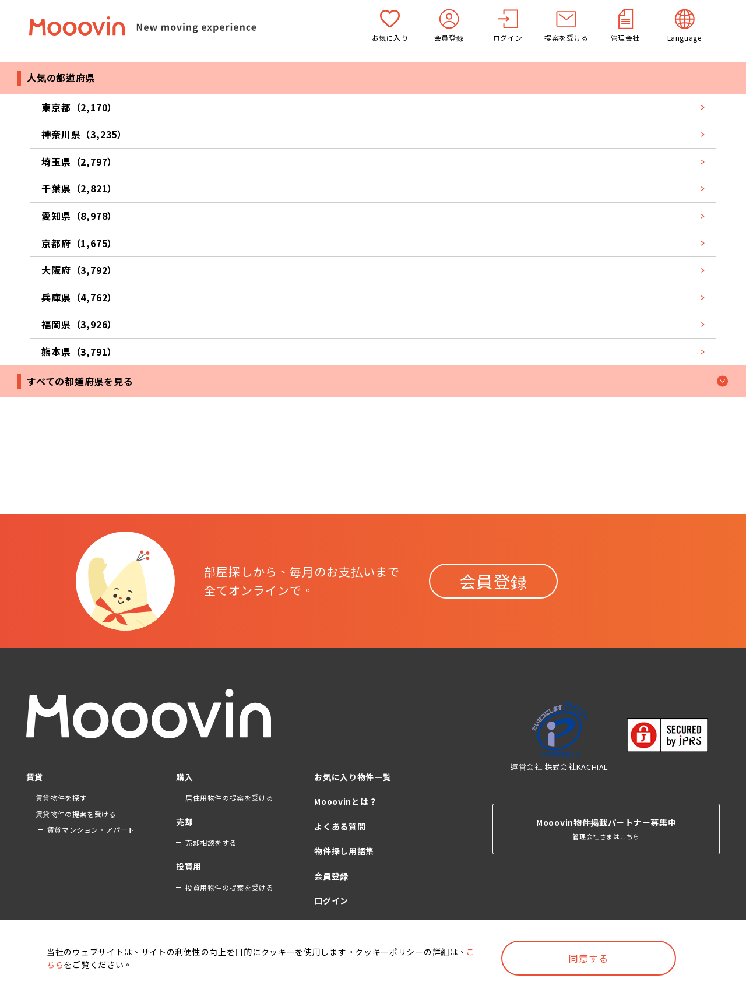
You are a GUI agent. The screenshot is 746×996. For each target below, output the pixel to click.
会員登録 (493, 581)
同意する (588, 958)
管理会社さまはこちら (606, 810)
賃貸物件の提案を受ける (76, 814)
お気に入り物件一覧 (352, 777)
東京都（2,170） (373, 107)
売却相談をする (211, 842)
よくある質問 (339, 826)
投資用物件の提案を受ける (229, 887)
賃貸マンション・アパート (91, 830)
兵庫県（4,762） (373, 297)
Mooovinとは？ (345, 801)
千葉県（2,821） (373, 188)
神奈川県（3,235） (373, 134)
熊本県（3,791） (373, 351)
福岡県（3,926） (373, 324)
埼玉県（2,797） (373, 161)
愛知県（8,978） (373, 216)
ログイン (331, 900)
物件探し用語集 (344, 851)
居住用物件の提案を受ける (229, 798)
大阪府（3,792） (373, 270)
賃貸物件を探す (61, 798)
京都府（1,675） (373, 243)
